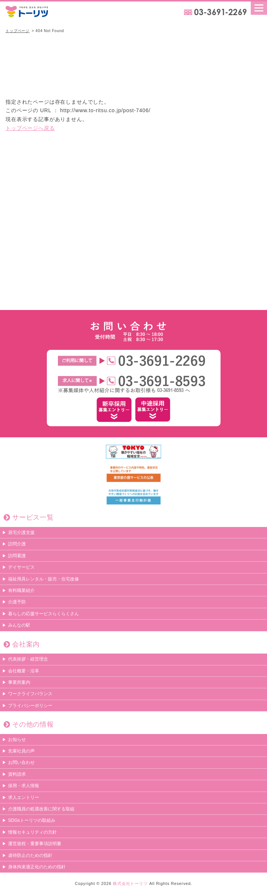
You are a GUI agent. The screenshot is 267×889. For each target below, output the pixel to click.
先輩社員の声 (21, 751)
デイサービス (21, 567)
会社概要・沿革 (23, 670)
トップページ (18, 31)
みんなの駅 (19, 625)
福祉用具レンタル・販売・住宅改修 (43, 579)
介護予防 (17, 601)
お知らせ (17, 739)
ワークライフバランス (30, 693)
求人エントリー (23, 797)
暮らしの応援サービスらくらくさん (43, 613)
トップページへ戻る (30, 128)
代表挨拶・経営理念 (28, 659)
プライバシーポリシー (30, 705)
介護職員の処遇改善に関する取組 (41, 809)
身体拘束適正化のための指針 (37, 866)
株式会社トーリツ (130, 883)
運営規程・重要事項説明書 (34, 843)
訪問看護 (17, 555)
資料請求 (17, 774)
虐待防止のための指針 (30, 855)
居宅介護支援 (21, 532)
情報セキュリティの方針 (32, 832)
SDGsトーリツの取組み (31, 820)
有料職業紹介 (21, 590)
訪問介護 (17, 544)
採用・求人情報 (23, 785)
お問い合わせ (21, 762)
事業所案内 (19, 682)
